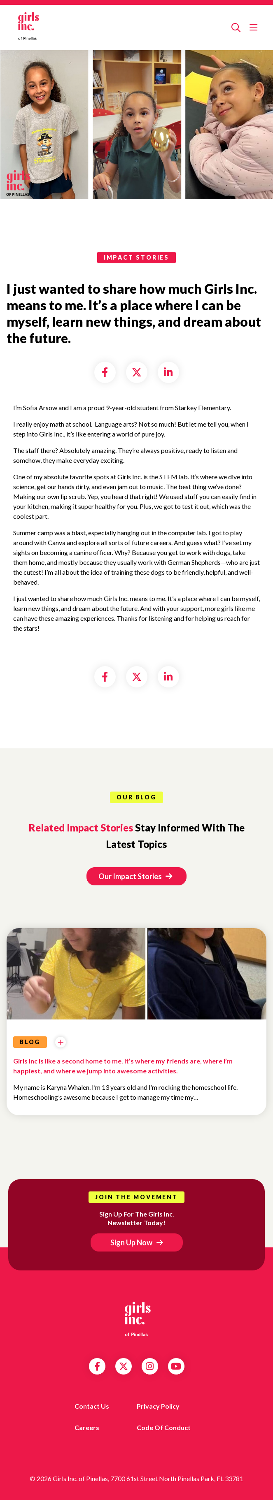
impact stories (136, 257)
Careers (87, 1427)
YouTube (176, 1366)
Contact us (92, 1406)
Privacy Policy (158, 1406)
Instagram (149, 1366)
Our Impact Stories (135, 876)
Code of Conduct (164, 1427)
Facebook (97, 1366)
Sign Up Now (131, 1242)
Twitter (124, 1366)
